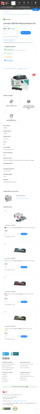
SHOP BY (7, 7)
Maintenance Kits (11, 14)
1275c (20, 198)
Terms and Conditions (25, 367)
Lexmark (19, 14)
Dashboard (4, 374)
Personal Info (5, 376)
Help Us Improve (7, 12)
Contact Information (6, 366)
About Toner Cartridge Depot (8, 364)
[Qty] (11, 32)
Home (4, 14)
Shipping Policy (23, 378)
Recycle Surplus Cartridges (8, 367)
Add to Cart (26, 32)
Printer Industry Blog (6, 369)
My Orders (4, 378)
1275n (27, 198)
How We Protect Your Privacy (26, 364)
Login (26, 42)
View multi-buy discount (9, 68)
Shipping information (22, 68)
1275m (23, 198)
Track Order (4, 381)
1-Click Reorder (5, 380)
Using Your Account (24, 374)
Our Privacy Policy (24, 366)
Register (31, 42)
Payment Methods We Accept (27, 376)
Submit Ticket (23, 380)
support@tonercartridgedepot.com (19, 400)
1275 (17, 198)
